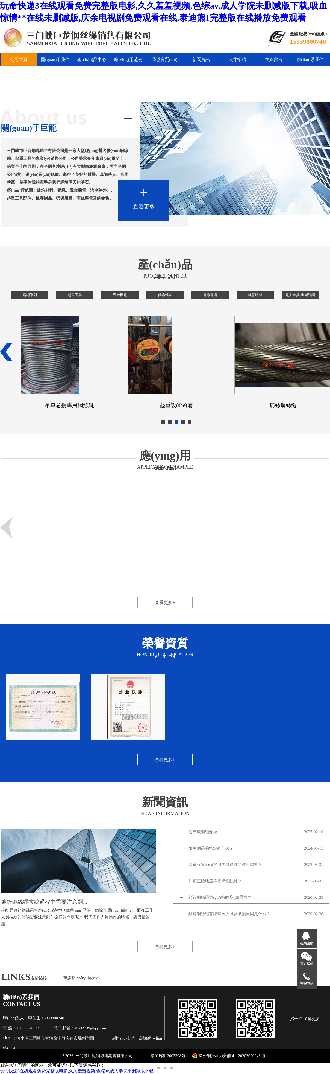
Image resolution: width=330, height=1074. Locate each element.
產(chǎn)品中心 (91, 59)
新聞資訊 (201, 59)
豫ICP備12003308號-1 (170, 1055)
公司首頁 (19, 59)
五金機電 (120, 295)
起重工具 (75, 295)
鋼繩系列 (30, 295)
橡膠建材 (255, 295)
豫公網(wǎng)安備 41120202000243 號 (229, 1055)
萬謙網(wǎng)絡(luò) (81, 978)
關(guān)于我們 (55, 59)
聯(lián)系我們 (310, 59)
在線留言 (273, 59)
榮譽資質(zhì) (164, 59)
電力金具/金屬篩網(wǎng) (300, 296)
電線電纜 (210, 295)
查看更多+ (165, 602)
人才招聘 (237, 59)
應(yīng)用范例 (128, 59)
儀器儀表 (165, 295)
